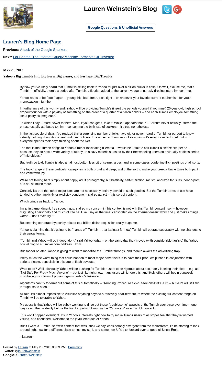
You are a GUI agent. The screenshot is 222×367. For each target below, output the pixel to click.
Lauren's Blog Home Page (32, 41)
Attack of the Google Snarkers (43, 50)
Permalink (75, 347)
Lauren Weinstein (30, 355)
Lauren (23, 347)
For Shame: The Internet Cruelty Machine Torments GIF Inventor (63, 57)
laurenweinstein (29, 351)
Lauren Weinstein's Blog (120, 8)
